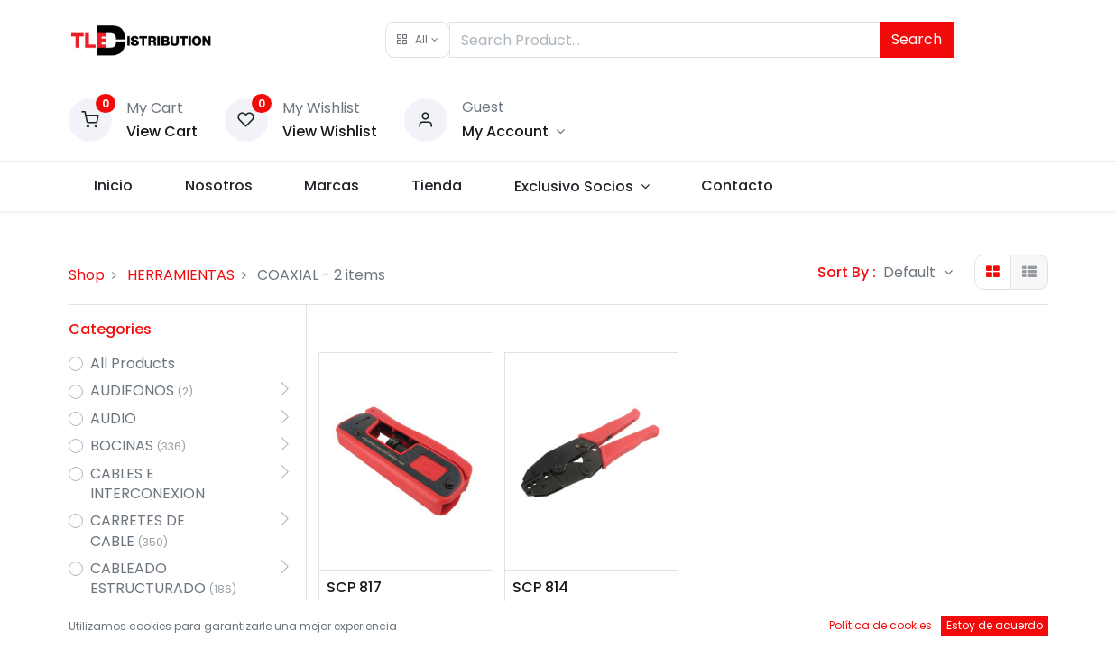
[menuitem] (114, 186)
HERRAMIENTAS (181, 275)
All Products (132, 364)
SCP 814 (540, 588)
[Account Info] (513, 131)
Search (916, 39)
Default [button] (911, 272)
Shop (87, 275)
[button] (417, 40)
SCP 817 (354, 588)
